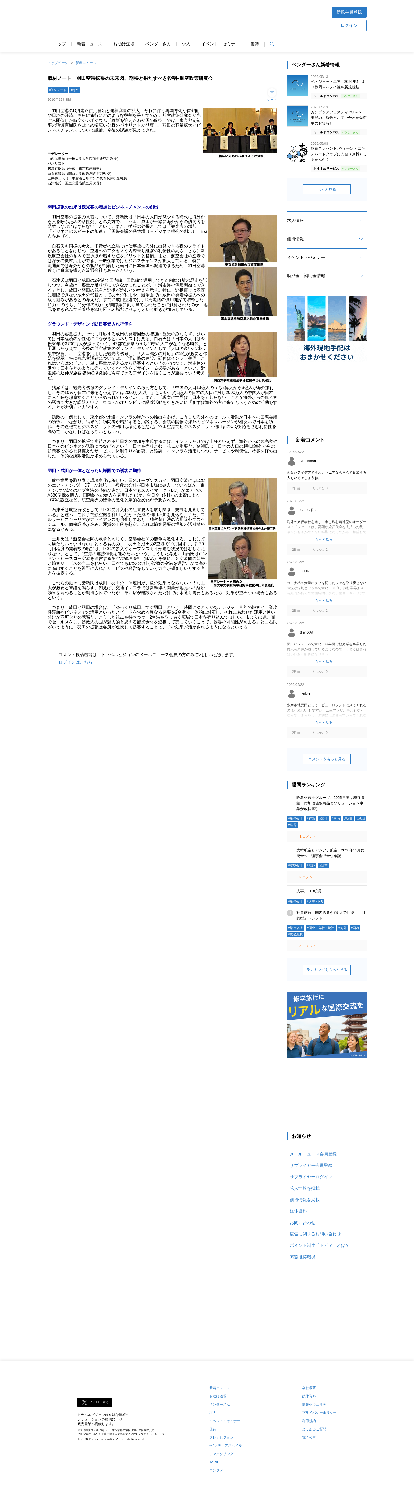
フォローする (99, 1402)
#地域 (361, 818)
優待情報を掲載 (305, 1199)
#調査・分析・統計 (320, 928)
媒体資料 (298, 1211)
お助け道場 (124, 44)
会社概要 (309, 1388)
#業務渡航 (295, 934)
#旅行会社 (295, 818)
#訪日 (348, 818)
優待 (254, 44)
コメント (307, 836)
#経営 (292, 825)
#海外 (75, 90)
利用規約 (309, 1421)
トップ (59, 44)
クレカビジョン (221, 1437)
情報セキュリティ (316, 1404)
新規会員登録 (349, 12)
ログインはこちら (75, 662)
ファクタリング (221, 1454)
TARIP (214, 1462)
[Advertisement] (224, 18)
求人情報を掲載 (305, 1188)
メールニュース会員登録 (313, 1154)
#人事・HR (315, 902)
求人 (186, 44)
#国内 (336, 818)
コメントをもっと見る (326, 759)
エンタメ (216, 1470)
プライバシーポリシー (319, 1413)
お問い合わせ (302, 1222)
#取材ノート (58, 90)
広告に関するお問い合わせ (315, 1234)
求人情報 (295, 220)
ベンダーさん (158, 44)
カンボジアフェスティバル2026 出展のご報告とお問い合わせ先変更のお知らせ (339, 117)
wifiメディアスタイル (225, 1446)
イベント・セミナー (220, 44)
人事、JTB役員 (309, 891)
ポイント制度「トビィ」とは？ (319, 1245)
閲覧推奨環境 (302, 1257)
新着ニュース (89, 44)
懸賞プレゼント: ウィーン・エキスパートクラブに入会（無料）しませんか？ (339, 154)
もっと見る (326, 189)
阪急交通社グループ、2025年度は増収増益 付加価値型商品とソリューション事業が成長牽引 (330, 803)
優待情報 (295, 239)
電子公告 (309, 1437)
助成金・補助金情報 (306, 275)
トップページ (58, 63)
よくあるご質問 (314, 1429)
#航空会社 (295, 865)
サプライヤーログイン (311, 1177)
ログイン (349, 25)
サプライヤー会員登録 (311, 1165)
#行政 (311, 818)
